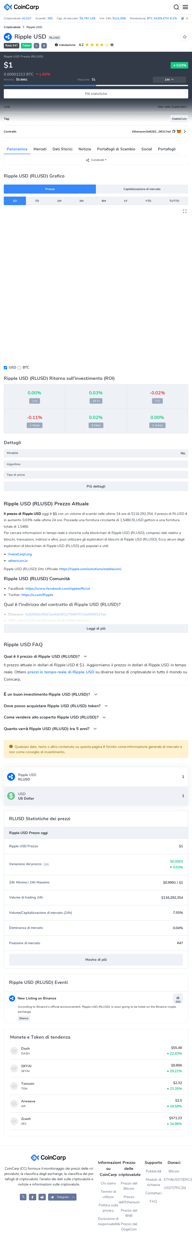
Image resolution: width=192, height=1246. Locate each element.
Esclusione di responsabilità (108, 1221)
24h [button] (169, 80)
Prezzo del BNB (129, 1213)
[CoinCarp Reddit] (42, 1197)
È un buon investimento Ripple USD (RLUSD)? (51, 694)
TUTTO (174, 201)
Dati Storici (62, 149)
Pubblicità (153, 1171)
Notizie (85, 149)
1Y (125, 201)
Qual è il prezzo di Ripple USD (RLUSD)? (45, 656)
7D (37, 201)
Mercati (40, 149)
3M (81, 201)
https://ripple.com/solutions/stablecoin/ (90, 569)
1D (15, 201)
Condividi (95, 160)
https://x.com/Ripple (37, 594)
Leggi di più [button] (96, 628)
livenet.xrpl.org (20, 554)
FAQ (153, 1201)
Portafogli (167, 149)
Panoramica (17, 149)
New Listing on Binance (32, 998)
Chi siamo (108, 1183)
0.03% (179, 65)
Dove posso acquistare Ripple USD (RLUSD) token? (56, 705)
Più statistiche (96, 93)
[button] (44, 45)
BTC (26, 367)
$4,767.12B (87, 18)
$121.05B (119, 18)
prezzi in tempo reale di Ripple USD (60, 672)
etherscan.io (18, 560)
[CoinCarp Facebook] (32, 1197)
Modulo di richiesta (153, 1182)
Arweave (28, 1101)
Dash (25, 1048)
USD (12, 367)
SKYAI (26, 1066)
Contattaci (153, 1193)
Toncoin (27, 1083)
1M (59, 201)
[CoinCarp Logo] (23, 7)
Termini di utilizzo (108, 1194)
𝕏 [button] (36, 46)
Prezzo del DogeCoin (129, 1227)
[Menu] (185, 7)
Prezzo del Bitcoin (129, 1186)
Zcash (26, 1118)
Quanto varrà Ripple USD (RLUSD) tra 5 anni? (50, 728)
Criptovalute (12, 27)
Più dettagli (96, 486)
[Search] (176, 7)
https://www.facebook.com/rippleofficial (57, 588)
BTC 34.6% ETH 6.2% (162, 18)
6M (104, 201)
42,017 (26, 18)
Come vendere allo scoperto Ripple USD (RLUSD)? (55, 717)
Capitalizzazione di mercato (142, 189)
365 (50, 18)
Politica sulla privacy (108, 1208)
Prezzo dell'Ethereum (129, 1200)
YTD (148, 201)
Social (146, 149)
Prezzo (50, 189)
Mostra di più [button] (96, 959)
